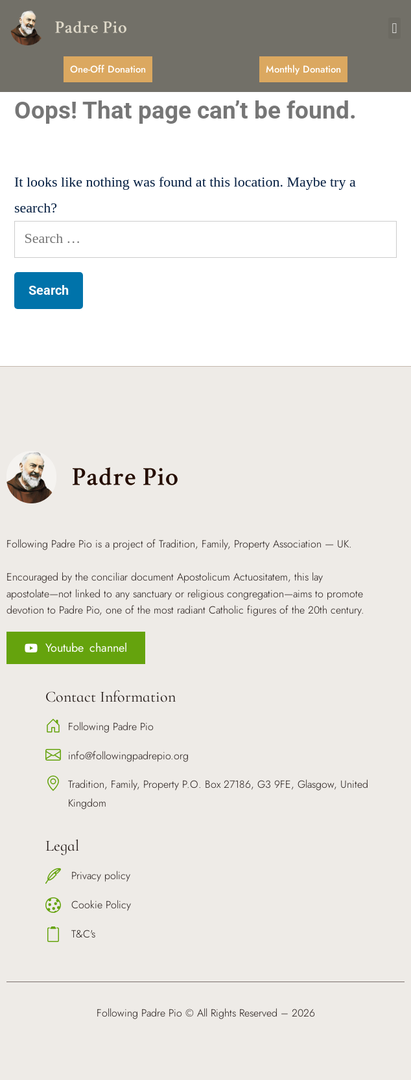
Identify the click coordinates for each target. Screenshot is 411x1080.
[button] (394, 28)
